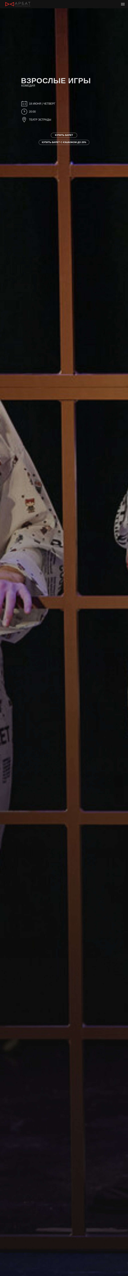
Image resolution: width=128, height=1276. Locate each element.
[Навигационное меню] (123, 4)
